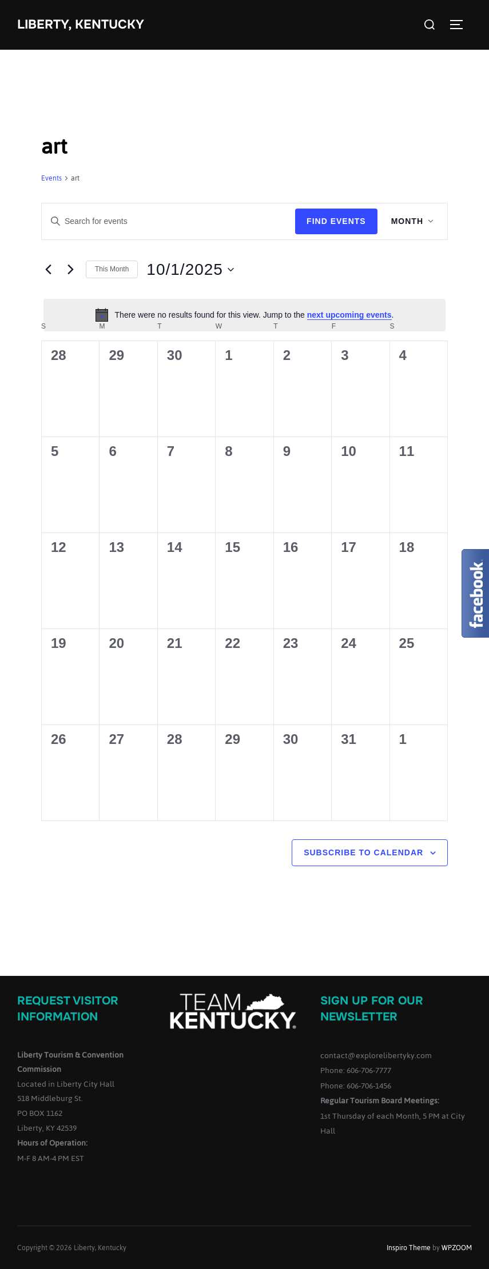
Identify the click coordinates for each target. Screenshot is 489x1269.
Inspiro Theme (409, 1248)
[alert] (244, 315)
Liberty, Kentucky (80, 25)
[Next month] (70, 270)
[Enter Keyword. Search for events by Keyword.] (168, 221)
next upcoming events (349, 314)
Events (51, 179)
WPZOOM (457, 1248)
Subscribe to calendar (363, 852)
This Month (112, 269)
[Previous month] (48, 270)
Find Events (336, 221)
